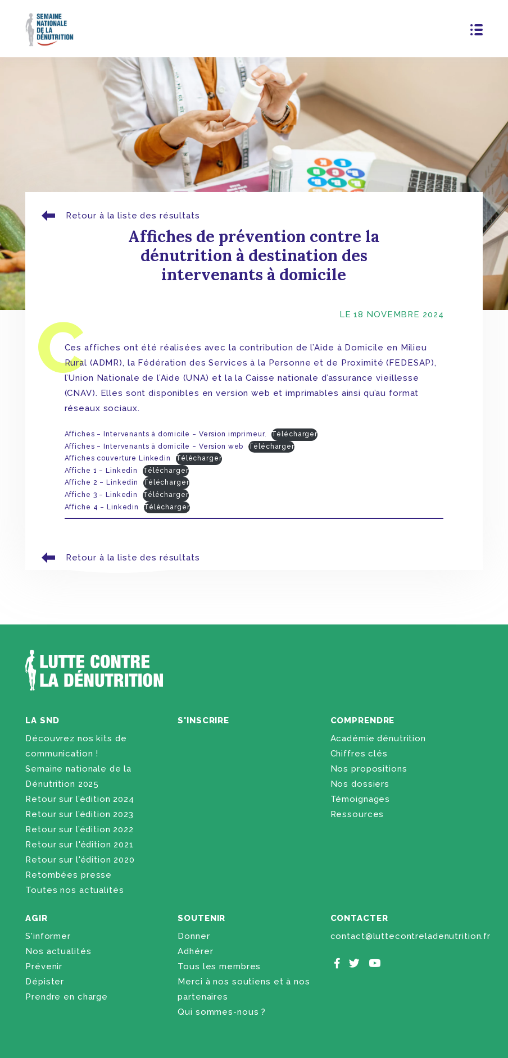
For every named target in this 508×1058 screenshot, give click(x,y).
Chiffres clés (359, 754)
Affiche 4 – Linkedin (102, 507)
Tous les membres (219, 966)
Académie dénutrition (378, 738)
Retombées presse (68, 875)
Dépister (44, 982)
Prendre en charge (66, 997)
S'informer (48, 936)
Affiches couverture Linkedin (118, 458)
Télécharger (294, 434)
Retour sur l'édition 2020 (80, 860)
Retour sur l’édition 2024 (79, 799)
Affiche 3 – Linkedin (101, 495)
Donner (194, 936)
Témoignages (360, 799)
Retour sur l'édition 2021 (79, 845)
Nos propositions (368, 769)
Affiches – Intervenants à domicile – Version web (154, 446)
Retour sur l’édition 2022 (79, 829)
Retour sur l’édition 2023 (79, 814)
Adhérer (195, 951)
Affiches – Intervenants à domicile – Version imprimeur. (166, 434)
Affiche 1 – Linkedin (101, 471)
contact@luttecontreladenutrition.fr (410, 936)
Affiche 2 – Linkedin (101, 482)
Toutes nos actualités (74, 890)
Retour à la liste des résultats (119, 216)
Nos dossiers (359, 784)
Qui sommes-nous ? (222, 1012)
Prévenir (43, 966)
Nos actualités (58, 951)
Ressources (357, 814)
